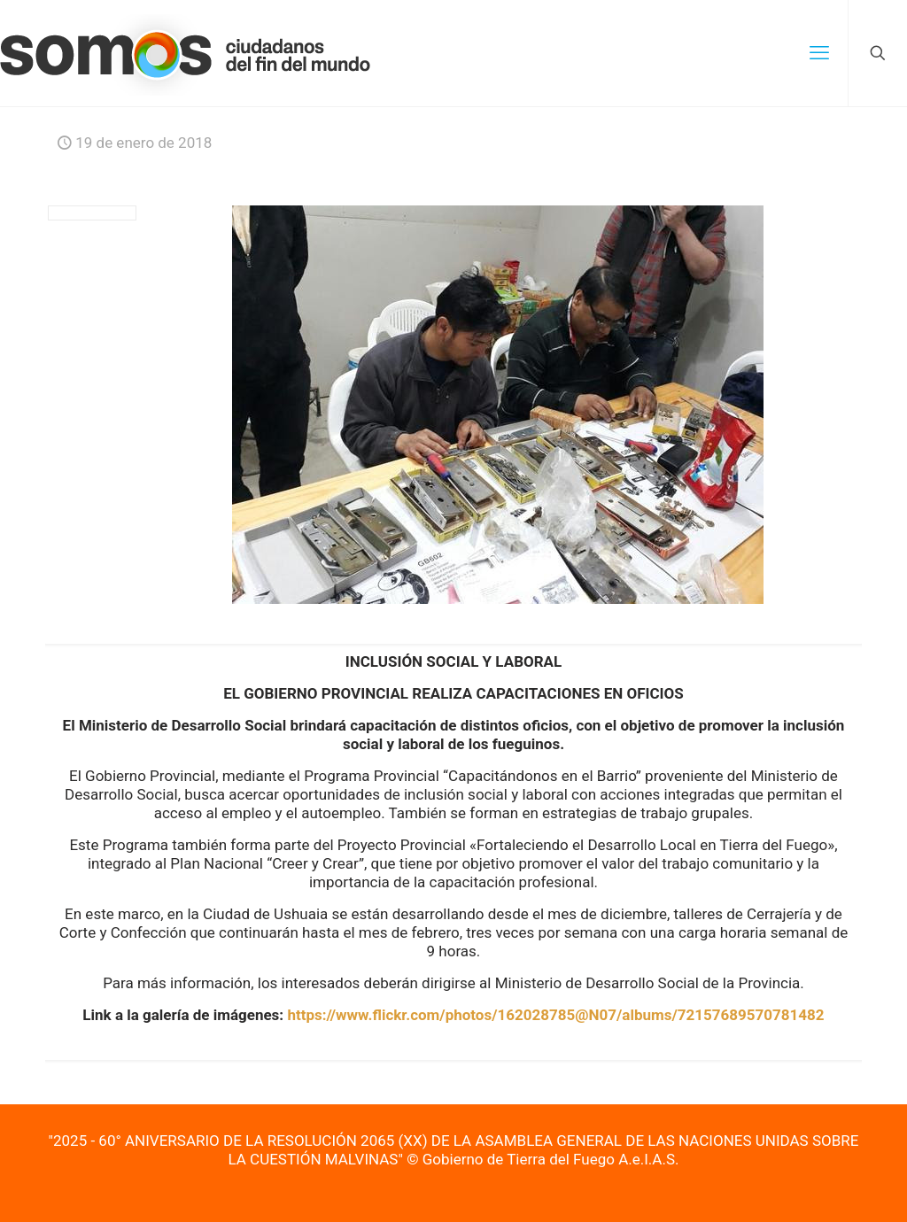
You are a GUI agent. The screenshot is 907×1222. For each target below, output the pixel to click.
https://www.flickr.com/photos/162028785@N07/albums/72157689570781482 (555, 1015)
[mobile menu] (819, 53)
